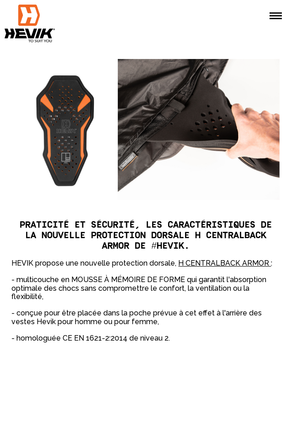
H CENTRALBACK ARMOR (224, 263)
